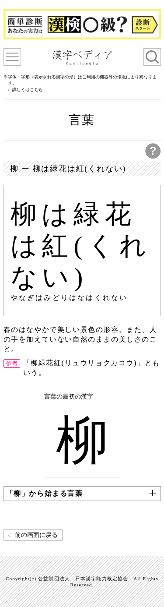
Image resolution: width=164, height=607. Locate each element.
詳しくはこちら (27, 90)
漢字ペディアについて (12, 57)
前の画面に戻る (36, 535)
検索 (152, 57)
